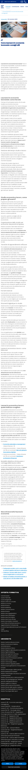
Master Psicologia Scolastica (9, 656)
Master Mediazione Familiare (9, 671)
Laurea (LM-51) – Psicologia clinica (11, 710)
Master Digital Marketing (8, 652)
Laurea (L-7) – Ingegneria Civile (10, 716)
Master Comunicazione (7, 609)
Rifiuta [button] (7, 763)
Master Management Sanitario (10, 654)
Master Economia (6, 604)
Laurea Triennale (5, 598)
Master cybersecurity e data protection (12, 677)
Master (22, 6)
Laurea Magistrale (6, 600)
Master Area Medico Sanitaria (9, 621)
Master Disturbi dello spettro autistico (11, 687)
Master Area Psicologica (8, 617)
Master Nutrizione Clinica (8, 648)
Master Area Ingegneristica (8, 613)
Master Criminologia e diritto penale (11, 669)
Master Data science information (10, 685)
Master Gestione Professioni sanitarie (11, 658)
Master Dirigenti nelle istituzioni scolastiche (13, 650)
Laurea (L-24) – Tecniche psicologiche (12, 708)
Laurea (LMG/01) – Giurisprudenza (10, 706)
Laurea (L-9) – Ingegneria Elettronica (11, 722)
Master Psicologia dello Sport (9, 691)
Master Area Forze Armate (8, 619)
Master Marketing (6, 607)
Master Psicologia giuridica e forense (11, 689)
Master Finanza (5, 605)
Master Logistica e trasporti (9, 683)
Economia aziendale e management (14, 444)
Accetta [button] (20, 763)
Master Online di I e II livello (8, 602)
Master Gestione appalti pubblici (10, 664)
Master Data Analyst (7, 660)
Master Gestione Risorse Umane (10, 642)
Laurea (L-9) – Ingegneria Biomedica (11, 718)
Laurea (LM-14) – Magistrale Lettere (11, 745)
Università (8, 6)
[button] (26, 749)
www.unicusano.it (17, 561)
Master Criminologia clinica (9, 662)
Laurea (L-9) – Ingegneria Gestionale (11, 720)
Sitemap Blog (5, 631)
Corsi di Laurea (15, 6)
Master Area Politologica (8, 615)
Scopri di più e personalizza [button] (14, 767)
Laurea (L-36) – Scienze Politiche (10, 728)
